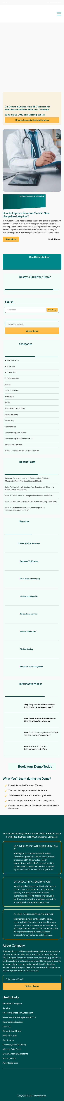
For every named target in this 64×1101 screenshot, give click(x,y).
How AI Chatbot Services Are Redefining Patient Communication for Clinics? (25, 508)
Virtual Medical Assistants (22, 543)
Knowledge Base (10, 1062)
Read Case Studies (32, 262)
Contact (6, 1026)
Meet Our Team (10, 1035)
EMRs (7, 402)
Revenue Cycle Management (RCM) (19, 1017)
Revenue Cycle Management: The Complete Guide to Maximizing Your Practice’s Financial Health (27, 479)
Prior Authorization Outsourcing (18, 1012)
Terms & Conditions (12, 1031)
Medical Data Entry (20, 631)
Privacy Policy (9, 1058)
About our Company (12, 1003)
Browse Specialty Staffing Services (32, 120)
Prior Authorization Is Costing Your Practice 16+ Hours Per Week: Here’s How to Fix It (30, 488)
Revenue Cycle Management (24, 666)
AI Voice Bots (10, 372)
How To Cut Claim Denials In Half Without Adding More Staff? (31, 501)
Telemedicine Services (21, 614)
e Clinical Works (12, 390)
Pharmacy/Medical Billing (14, 1044)
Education (9, 396)
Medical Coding (11, 414)
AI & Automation (12, 360)
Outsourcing (40, 196)
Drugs (7, 384)
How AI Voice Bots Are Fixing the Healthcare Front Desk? (29, 495)
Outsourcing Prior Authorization (19, 438)
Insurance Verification (21, 561)
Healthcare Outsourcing (27, 196)
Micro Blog (9, 420)
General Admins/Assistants (15, 1053)
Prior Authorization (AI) (22, 579)
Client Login (54, 2)
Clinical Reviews (12, 378)
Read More (11, 239)
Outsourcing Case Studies (16, 432)
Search (52, 310)
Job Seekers (8, 1040)
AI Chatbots (10, 366)
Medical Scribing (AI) (21, 596)
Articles (6, 1008)
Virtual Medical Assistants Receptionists (22, 451)
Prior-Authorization (13, 445)
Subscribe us (32, 330)
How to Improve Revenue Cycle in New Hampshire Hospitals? (26, 214)
